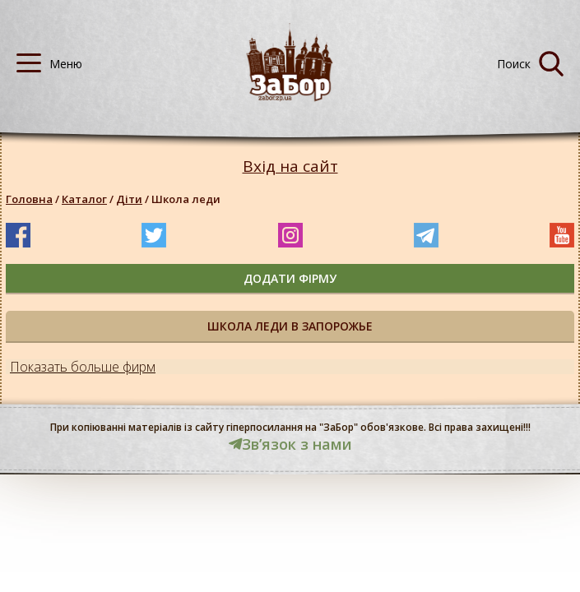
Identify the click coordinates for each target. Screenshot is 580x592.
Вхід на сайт (290, 166)
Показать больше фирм (82, 366)
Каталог (84, 199)
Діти (129, 199)
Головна (29, 199)
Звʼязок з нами (290, 444)
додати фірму (290, 278)
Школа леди (185, 199)
